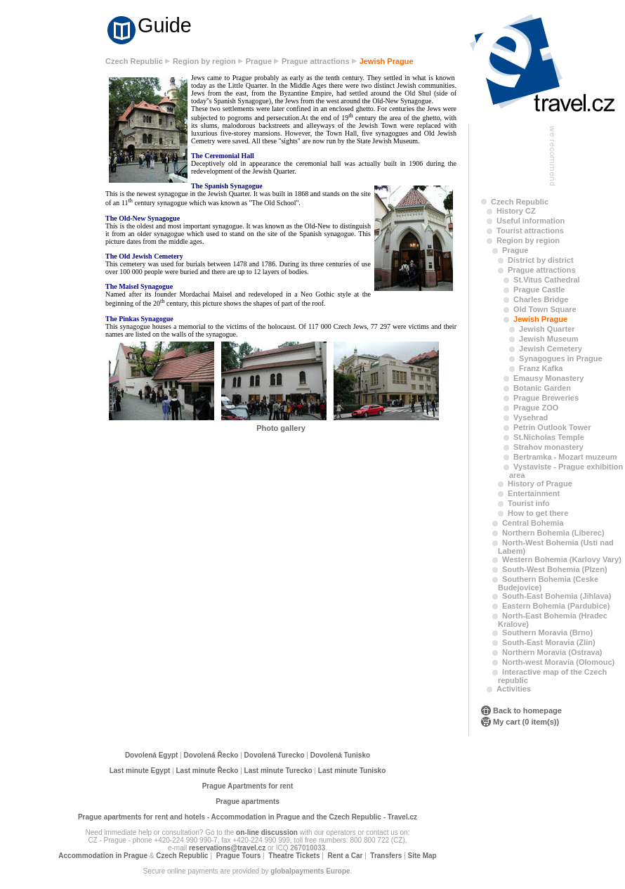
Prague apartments (247, 801)
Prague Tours (238, 855)
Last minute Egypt (140, 770)
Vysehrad (530, 417)
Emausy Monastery (548, 378)
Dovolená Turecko (274, 755)
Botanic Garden (542, 388)
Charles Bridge (540, 299)
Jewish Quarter (546, 329)
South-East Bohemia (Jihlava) (556, 596)
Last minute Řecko (207, 770)
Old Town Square (545, 309)
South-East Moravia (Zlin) (549, 642)
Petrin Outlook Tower (552, 427)
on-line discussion (267, 832)
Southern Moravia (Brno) (547, 632)
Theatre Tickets (294, 855)
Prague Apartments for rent (248, 786)
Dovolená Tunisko (340, 755)
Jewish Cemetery (550, 348)
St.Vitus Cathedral (546, 279)
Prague (259, 61)
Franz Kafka (540, 368)
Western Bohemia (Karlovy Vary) (561, 559)
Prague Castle (539, 289)
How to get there (538, 513)
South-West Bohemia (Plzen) (554, 569)
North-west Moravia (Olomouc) (558, 662)
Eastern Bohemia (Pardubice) (556, 606)
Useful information (530, 220)
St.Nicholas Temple (548, 437)
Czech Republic (134, 61)
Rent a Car (344, 855)
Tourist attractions (530, 230)
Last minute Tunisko (352, 770)
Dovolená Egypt (151, 755)
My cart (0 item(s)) (526, 722)
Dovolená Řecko (211, 755)
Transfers (386, 855)
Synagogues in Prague (561, 358)
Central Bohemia (532, 523)
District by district (541, 260)
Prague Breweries (546, 398)
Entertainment (534, 493)
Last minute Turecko (278, 770)
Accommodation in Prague (102, 855)
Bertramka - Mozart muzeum (565, 457)
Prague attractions (316, 61)
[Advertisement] (56, 275)
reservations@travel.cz (227, 848)
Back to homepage (527, 710)
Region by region (204, 61)
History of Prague (540, 483)
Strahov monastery (548, 447)
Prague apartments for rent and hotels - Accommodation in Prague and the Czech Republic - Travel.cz (247, 817)
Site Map (422, 855)
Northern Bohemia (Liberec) (553, 532)
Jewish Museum (548, 339)
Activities (513, 688)
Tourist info (529, 503)
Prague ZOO (535, 407)
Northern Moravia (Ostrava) (552, 652)
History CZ (516, 211)
